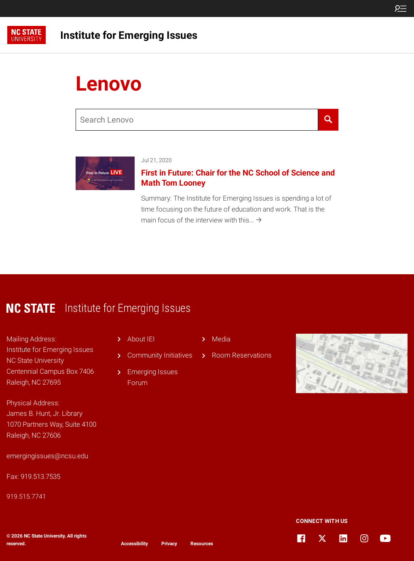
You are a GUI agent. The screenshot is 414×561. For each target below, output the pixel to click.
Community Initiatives (159, 355)
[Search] (328, 120)
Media (221, 339)
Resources (201, 543)
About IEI (141, 339)
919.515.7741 (26, 496)
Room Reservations (242, 355)
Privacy (169, 543)
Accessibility (134, 543)
